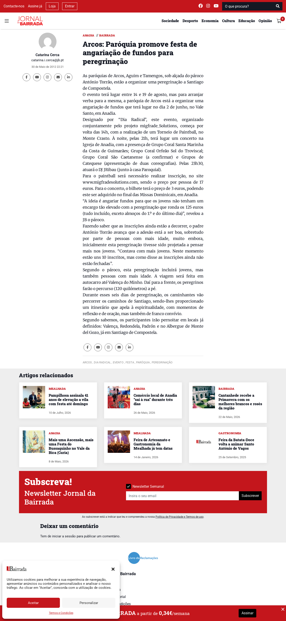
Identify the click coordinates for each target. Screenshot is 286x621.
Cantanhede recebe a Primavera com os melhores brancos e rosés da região (240, 402)
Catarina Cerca (47, 55)
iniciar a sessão (64, 536)
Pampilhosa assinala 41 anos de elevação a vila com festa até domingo (68, 399)
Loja (52, 6)
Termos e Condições (61, 613)
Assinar (247, 613)
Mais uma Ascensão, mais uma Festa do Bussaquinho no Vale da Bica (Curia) (71, 446)
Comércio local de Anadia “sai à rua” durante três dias (155, 399)
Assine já (35, 6)
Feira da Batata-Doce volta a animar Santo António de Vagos (236, 444)
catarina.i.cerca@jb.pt (47, 60)
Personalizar (89, 603)
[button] (113, 568)
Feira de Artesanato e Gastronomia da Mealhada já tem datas (153, 444)
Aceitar (33, 603)
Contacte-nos (14, 6)
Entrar (69, 6)
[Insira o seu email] (182, 495)
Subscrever (250, 496)
